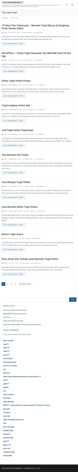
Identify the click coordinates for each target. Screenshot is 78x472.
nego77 (6, 344)
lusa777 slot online (10, 366)
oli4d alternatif (8, 402)
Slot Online (7, 317)
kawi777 (6, 348)
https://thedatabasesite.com (13, 420)
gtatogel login (8, 430)
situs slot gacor (9, 427)
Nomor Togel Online (12, 234)
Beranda (5, 18)
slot (4, 369)
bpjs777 (6, 441)
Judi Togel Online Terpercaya (17, 130)
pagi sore (6, 373)
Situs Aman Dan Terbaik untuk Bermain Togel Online (30, 259)
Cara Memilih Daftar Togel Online (19, 206)
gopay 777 (7, 445)
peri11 (5, 380)
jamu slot (6, 416)
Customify (37, 468)
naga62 (6, 387)
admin (4, 32)
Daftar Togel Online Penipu (16, 80)
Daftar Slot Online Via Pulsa (13, 321)
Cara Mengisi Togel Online (16, 182)
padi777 (6, 384)
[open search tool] (66, 4)
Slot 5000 (6, 398)
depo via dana (8, 341)
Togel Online (27, 32)
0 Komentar (38, 32)
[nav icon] (72, 4)
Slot (4, 423)
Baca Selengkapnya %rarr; (13, 43)
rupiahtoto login (9, 452)
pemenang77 (8, 358)
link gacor (6, 434)
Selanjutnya (25, 284)
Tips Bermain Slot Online (15, 154)
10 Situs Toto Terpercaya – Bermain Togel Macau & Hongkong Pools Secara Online (35, 27)
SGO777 (6, 351)
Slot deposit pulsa (9, 362)
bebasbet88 (7, 456)
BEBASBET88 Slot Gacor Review (14, 314)
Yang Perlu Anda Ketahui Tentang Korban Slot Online (22, 325)
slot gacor (7, 412)
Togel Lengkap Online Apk (16, 105)
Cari (73, 299)
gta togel (6, 409)
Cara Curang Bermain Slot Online (15, 310)
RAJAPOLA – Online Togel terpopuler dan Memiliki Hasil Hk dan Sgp (36, 54)
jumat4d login (8, 438)
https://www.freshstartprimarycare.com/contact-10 (22, 377)
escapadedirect (12, 2)
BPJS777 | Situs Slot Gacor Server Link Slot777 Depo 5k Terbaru (26, 405)
